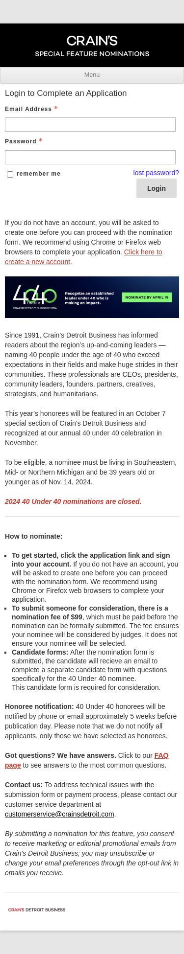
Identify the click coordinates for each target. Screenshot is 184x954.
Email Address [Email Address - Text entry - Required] (32, 109)
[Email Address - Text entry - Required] (90, 124)
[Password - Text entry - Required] (90, 157)
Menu (92, 74)
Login (156, 188)
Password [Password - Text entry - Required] (25, 141)
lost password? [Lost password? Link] (156, 173)
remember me (39, 173)
